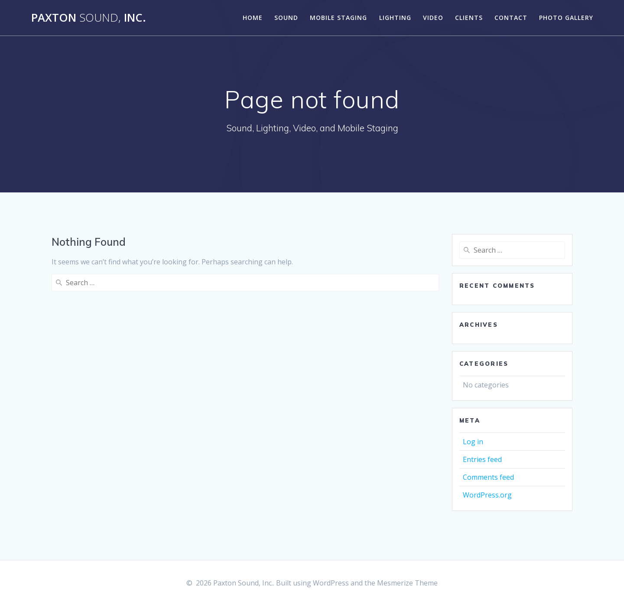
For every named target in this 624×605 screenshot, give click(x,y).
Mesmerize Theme (407, 583)
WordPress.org (487, 495)
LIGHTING (395, 17)
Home (253, 17)
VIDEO (433, 17)
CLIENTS (469, 17)
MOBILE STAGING (338, 17)
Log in (473, 441)
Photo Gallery (566, 17)
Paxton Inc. (88, 17)
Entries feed (482, 459)
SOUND (286, 17)
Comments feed (488, 477)
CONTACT (510, 17)
